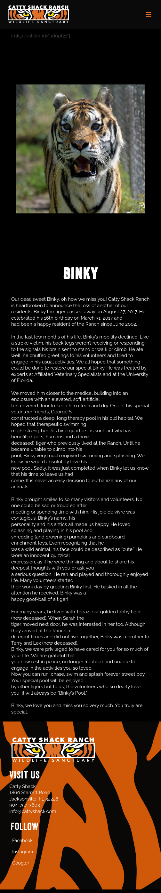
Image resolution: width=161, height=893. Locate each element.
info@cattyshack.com (32, 811)
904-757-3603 (24, 805)
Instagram (22, 851)
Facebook (22, 840)
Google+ (20, 862)
